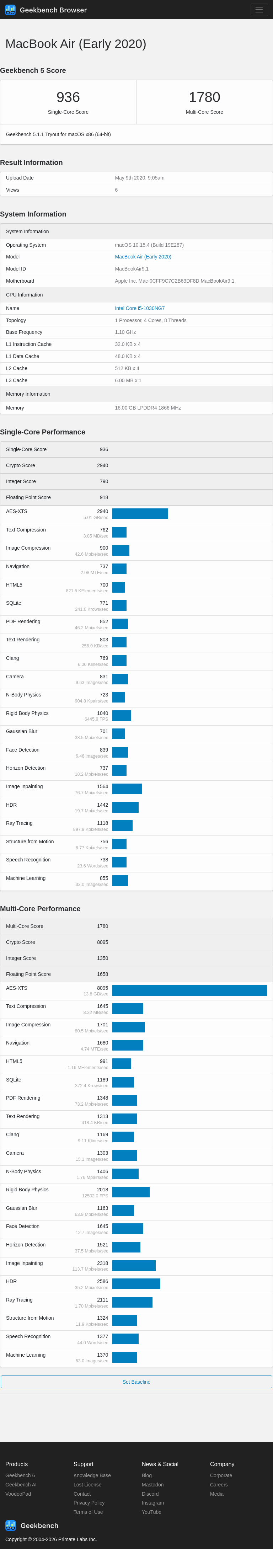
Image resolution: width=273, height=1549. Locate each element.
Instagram (153, 1503)
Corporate (221, 1475)
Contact (82, 1494)
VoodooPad (18, 1494)
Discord (150, 1494)
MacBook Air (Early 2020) (143, 257)
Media (217, 1494)
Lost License (88, 1484)
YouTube (151, 1512)
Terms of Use (88, 1512)
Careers (219, 1484)
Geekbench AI (21, 1484)
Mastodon (153, 1484)
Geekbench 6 (20, 1475)
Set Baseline (137, 1382)
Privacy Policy (89, 1503)
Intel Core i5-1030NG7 (140, 308)
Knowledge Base (92, 1475)
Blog (147, 1475)
